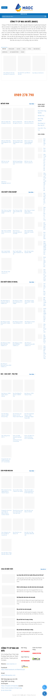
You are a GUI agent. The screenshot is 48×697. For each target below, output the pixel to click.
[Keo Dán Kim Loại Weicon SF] (18, 524)
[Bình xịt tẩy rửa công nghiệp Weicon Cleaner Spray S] (6, 482)
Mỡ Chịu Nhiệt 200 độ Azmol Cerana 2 (29, 122)
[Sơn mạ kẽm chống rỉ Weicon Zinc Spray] (18, 482)
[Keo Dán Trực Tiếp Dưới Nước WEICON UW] (29, 524)
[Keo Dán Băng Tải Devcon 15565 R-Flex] (18, 386)
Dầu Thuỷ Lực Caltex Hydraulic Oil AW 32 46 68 (6, 212)
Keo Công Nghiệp (40, 119)
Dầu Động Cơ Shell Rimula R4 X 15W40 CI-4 (5, 323)
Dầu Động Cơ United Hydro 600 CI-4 (30, 322)
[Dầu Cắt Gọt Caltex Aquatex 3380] (29, 243)
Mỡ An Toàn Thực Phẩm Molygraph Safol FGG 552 (28, 142)
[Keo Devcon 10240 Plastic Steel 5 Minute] (6, 386)
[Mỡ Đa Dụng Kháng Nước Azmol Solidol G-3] (18, 154)
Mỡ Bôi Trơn (41, 115)
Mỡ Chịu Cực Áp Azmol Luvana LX (28, 162)
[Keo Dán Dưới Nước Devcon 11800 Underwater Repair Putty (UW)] (29, 406)
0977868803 (25, 651)
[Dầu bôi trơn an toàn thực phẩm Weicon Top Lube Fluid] (18, 503)
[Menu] (4, 7)
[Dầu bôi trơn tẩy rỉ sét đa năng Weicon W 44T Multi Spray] (29, 482)
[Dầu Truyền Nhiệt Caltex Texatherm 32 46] (18, 243)
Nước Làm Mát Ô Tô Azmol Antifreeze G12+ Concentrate (29, 437)
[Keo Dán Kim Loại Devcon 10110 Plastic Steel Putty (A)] (18, 406)
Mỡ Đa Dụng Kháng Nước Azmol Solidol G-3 (17, 163)
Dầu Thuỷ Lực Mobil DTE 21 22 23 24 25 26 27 (6, 232)
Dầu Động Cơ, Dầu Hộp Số (41, 124)
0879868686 (25, 661)
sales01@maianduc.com (8, 675)
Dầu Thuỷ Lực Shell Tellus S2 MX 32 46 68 (17, 212)
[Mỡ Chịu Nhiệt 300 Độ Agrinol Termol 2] (6, 114)
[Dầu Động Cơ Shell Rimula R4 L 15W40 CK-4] (30, 292)
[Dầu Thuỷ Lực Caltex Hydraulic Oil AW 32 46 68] (6, 202)
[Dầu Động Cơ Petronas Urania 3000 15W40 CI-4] (6, 356)
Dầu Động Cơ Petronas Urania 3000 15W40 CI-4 (6, 365)
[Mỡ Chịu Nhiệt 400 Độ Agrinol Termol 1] (18, 114)
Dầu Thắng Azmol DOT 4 (5, 436)
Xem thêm (32, 104)
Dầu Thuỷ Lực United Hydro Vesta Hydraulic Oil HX (29, 212)
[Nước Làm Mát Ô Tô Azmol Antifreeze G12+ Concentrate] (29, 428)
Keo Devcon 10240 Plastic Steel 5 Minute (5, 395)
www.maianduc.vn (11, 664)
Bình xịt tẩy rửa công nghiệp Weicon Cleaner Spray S (6, 491)
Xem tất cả (44, 569)
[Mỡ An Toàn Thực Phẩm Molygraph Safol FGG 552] (29, 133)
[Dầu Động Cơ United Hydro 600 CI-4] (30, 313)
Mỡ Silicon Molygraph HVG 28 (5, 182)
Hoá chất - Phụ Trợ (42, 129)
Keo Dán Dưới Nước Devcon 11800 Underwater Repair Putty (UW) (29, 416)
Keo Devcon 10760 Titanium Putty (29, 394)
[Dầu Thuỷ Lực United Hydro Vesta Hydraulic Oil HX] (29, 202)
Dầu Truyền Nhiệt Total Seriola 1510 (5, 252)
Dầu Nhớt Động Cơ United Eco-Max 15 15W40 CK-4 (5, 302)
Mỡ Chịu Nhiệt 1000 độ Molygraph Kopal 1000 (18, 142)
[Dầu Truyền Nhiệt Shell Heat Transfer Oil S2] (29, 223)
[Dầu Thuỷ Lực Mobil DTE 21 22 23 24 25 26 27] (6, 223)
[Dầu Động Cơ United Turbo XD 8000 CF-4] (18, 313)
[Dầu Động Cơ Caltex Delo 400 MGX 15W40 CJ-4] (18, 334)
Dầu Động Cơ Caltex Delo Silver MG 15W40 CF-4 (5, 344)
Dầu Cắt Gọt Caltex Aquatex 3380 (29, 252)
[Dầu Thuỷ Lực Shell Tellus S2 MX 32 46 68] (18, 202)
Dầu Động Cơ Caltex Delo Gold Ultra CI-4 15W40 (17, 302)
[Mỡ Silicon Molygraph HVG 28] (6, 174)
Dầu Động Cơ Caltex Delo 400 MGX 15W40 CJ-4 (17, 344)
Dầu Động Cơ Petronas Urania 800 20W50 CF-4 (30, 344)
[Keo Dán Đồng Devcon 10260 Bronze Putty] (6, 406)
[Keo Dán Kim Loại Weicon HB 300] (24, 63)
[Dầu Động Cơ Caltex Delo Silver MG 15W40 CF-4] (6, 334)
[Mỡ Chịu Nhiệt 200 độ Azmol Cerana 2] (29, 114)
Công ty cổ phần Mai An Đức (24, 87)
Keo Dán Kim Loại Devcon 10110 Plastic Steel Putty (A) (18, 415)
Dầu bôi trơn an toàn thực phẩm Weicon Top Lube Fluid (18, 512)
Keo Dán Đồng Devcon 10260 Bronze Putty (4, 415)
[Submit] (45, 16)
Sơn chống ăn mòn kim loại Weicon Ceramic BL (9, 73)
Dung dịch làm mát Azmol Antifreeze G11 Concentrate (5, 460)
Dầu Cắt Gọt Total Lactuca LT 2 (5, 272)
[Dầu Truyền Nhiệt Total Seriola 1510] (6, 243)
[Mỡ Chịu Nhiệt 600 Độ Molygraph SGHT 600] (6, 133)
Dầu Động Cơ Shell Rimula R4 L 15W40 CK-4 (29, 302)
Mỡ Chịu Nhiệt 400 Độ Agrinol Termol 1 (18, 122)
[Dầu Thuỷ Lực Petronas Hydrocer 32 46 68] (18, 223)
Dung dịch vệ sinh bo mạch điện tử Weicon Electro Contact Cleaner (6, 512)
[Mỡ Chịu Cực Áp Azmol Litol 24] (6, 154)
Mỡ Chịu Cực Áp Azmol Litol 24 (5, 162)
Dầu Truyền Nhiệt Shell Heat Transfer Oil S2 (29, 232)
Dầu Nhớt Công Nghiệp (42, 112)
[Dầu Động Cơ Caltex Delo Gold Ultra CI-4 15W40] (18, 292)
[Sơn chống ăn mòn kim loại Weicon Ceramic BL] (9, 63)
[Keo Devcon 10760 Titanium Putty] (29, 386)
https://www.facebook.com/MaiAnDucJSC (13, 669)
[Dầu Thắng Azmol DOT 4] (6, 428)
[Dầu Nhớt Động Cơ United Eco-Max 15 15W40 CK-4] (6, 292)
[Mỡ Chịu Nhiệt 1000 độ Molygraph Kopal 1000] (18, 133)
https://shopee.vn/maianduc (9, 686)
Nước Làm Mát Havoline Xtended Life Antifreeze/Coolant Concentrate (17, 438)
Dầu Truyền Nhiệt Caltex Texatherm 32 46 (18, 253)
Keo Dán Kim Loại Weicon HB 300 (24, 73)
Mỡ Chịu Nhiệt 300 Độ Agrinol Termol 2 (6, 122)
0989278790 (36, 653)
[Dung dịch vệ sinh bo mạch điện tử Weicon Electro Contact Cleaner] (6, 503)
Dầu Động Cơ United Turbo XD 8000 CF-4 (18, 322)
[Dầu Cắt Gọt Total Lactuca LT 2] (6, 264)
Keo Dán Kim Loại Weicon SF (17, 533)
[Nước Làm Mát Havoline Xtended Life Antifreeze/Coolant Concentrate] (18, 428)
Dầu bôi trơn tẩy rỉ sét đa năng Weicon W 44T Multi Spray (29, 491)
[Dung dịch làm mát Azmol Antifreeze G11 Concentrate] (6, 451)
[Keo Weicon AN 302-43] (38, 63)
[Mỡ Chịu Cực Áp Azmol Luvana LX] (29, 154)
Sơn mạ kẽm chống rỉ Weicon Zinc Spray (18, 490)
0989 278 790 (24, 14)
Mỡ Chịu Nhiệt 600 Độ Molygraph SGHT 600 (6, 142)
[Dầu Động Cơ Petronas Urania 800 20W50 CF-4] (30, 334)
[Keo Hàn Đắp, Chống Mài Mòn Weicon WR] (6, 545)
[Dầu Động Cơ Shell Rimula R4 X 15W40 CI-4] (6, 313)
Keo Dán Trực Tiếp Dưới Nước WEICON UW (29, 534)
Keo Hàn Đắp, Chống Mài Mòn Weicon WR (6, 553)
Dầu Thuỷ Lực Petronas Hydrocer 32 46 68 (17, 232)
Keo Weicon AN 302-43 (37, 73)
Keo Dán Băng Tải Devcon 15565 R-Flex (17, 395)
